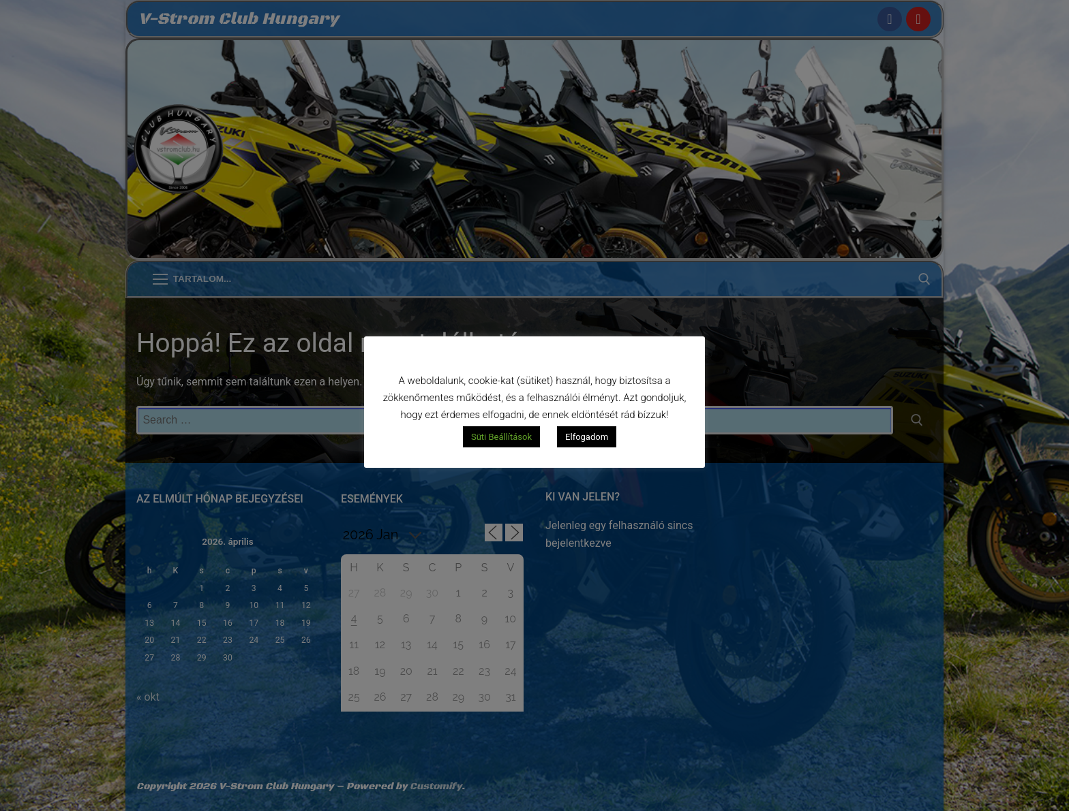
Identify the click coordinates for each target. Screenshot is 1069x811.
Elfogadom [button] (586, 437)
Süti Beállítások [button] (501, 437)
